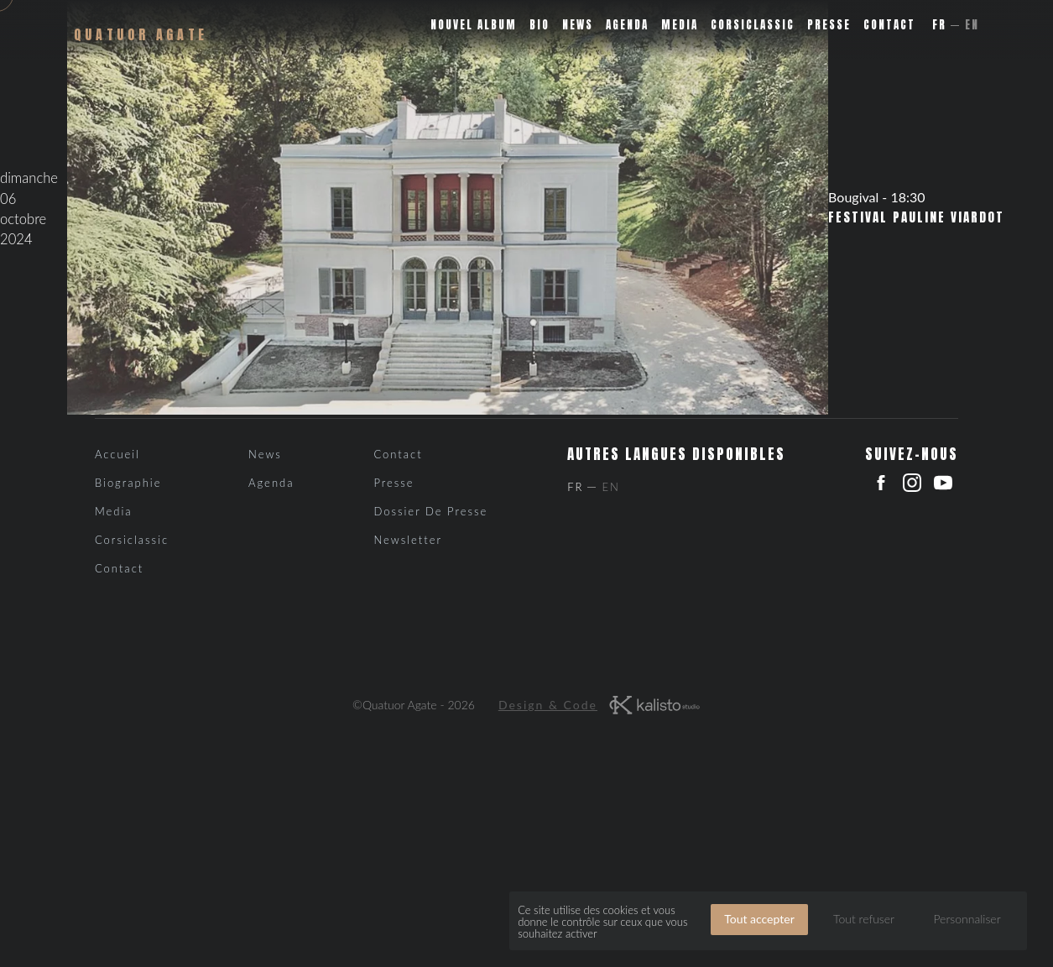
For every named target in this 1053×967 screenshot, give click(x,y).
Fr (939, 25)
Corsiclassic (753, 25)
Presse (829, 25)
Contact (889, 25)
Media (679, 25)
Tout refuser (863, 919)
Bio (539, 25)
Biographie (128, 482)
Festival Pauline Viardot (916, 217)
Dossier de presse (430, 511)
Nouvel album (473, 25)
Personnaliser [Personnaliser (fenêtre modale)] (966, 919)
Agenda (627, 25)
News (577, 25)
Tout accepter (759, 919)
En (972, 25)
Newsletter (407, 539)
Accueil (117, 454)
